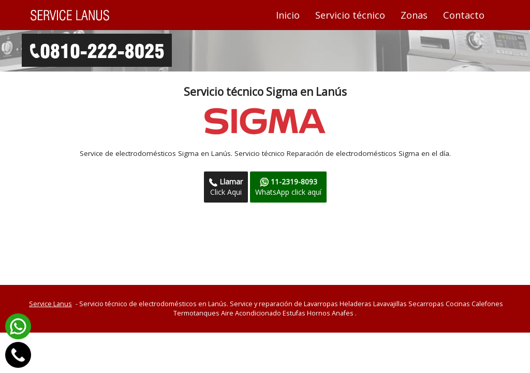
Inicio (291, 14)
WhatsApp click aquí (288, 187)
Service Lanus (50, 303)
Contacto (463, 15)
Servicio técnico (350, 15)
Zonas (414, 15)
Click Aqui (226, 187)
